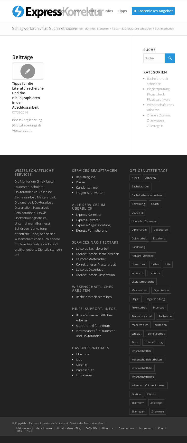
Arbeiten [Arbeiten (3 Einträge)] (150, 178)
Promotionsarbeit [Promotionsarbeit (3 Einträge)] (142, 316)
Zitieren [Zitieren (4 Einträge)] (151, 394)
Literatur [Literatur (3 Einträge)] (155, 273)
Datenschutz (85, 370)
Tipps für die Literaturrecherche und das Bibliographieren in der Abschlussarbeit (28, 95)
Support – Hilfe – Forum (93, 325)
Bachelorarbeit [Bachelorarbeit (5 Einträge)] (140, 186)
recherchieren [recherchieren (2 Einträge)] (140, 325)
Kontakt (81, 364)
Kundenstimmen (88, 187)
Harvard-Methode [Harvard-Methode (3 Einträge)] (143, 256)
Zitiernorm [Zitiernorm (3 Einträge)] (138, 402)
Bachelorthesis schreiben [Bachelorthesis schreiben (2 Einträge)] (147, 195)
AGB (29, 431)
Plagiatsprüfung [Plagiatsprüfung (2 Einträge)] (155, 299)
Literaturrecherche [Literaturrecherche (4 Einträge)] (143, 281)
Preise (80, 182)
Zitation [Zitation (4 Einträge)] (136, 394)
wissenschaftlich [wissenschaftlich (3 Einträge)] (141, 351)
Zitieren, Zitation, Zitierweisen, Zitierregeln (159, 120)
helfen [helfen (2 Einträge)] (155, 264)
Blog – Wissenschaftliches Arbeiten (94, 317)
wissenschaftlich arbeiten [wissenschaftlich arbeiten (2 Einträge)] (147, 359)
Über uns (82, 354)
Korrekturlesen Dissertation (95, 275)
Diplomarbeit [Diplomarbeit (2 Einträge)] (139, 229)
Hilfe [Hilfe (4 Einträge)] (167, 264)
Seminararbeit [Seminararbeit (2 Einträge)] (156, 333)
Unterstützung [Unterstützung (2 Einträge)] (154, 342)
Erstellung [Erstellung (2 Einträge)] (159, 238)
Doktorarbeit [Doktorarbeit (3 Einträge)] (139, 238)
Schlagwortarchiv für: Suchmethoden (44, 28)
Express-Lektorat (88, 220)
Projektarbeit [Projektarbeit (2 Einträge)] (139, 307)
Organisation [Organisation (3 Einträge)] (161, 290)
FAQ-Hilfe (91, 428)
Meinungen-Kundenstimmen (34, 428)
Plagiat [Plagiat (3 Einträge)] (136, 299)
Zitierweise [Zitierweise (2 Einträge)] (157, 411)
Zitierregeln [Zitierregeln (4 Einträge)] (138, 411)
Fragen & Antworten (90, 192)
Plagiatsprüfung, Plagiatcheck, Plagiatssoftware (158, 94)
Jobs (79, 359)
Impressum (84, 375)
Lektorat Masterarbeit (91, 259)
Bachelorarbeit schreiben (94, 297)
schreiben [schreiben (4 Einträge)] (161, 325)
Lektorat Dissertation (90, 269)
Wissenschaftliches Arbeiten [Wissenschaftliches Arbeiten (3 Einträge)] (148, 385)
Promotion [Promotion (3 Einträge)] (159, 307)
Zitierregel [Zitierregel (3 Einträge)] (156, 402)
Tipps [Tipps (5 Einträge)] (135, 342)
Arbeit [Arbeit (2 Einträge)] (135, 178)
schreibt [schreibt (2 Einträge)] (136, 333)
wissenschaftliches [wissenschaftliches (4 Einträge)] (143, 377)
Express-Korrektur (89, 214)
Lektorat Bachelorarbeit (92, 248)
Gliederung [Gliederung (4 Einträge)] (138, 247)
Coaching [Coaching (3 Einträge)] (137, 212)
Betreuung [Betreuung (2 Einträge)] (138, 204)
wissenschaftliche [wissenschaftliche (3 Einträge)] (142, 368)
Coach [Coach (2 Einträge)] (155, 204)
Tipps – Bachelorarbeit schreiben (132, 28)
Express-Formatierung (91, 230)
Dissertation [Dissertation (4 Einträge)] (161, 229)
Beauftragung (85, 177)
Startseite (103, 28)
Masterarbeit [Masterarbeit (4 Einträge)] (139, 290)
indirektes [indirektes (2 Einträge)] (137, 273)
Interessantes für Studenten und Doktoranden (95, 333)
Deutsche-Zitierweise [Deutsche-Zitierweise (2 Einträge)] (144, 221)
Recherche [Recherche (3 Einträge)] (165, 316)
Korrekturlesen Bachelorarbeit (97, 254)
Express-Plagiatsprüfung (93, 225)
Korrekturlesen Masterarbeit (96, 264)
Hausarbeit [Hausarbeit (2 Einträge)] (138, 264)
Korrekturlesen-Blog (69, 428)
